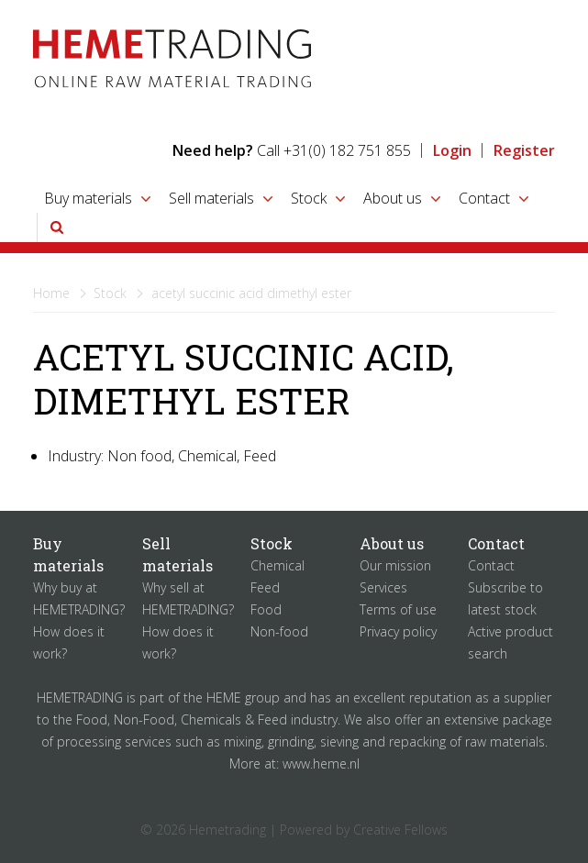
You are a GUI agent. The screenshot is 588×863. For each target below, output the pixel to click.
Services (383, 587)
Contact (484, 198)
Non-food (279, 631)
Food (266, 609)
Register (524, 150)
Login (452, 150)
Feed (265, 587)
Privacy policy (398, 631)
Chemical (277, 565)
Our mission (395, 565)
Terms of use (398, 609)
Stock (309, 198)
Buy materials (88, 198)
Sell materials (211, 198)
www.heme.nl (321, 763)
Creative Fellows (400, 829)
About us (392, 198)
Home (51, 293)
